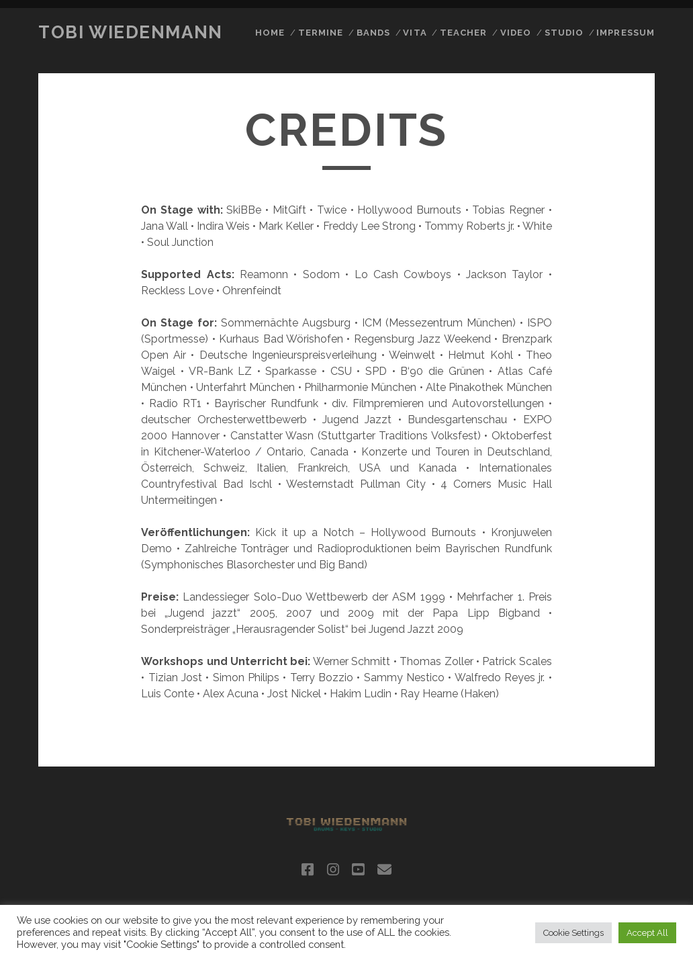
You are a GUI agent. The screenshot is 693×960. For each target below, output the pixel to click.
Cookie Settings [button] (573, 933)
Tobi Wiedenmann (130, 32)
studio (564, 33)
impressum (625, 33)
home (270, 33)
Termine (320, 33)
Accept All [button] (647, 933)
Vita (414, 33)
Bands (373, 33)
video (515, 33)
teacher (463, 33)
